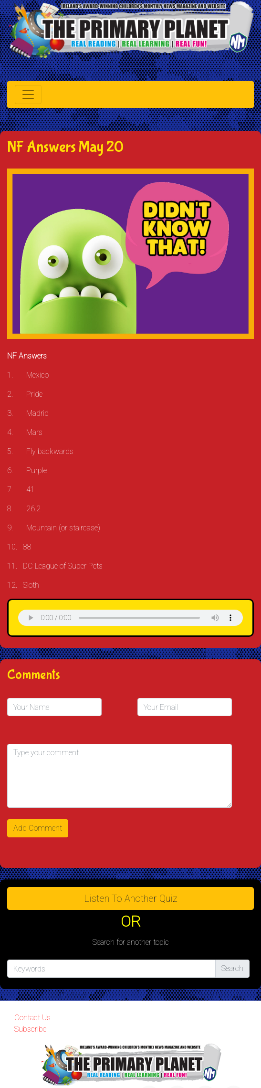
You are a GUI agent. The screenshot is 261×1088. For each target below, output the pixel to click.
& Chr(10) (130, 618)
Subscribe (30, 1029)
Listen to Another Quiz (130, 898)
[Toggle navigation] (28, 94)
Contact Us (32, 1017)
